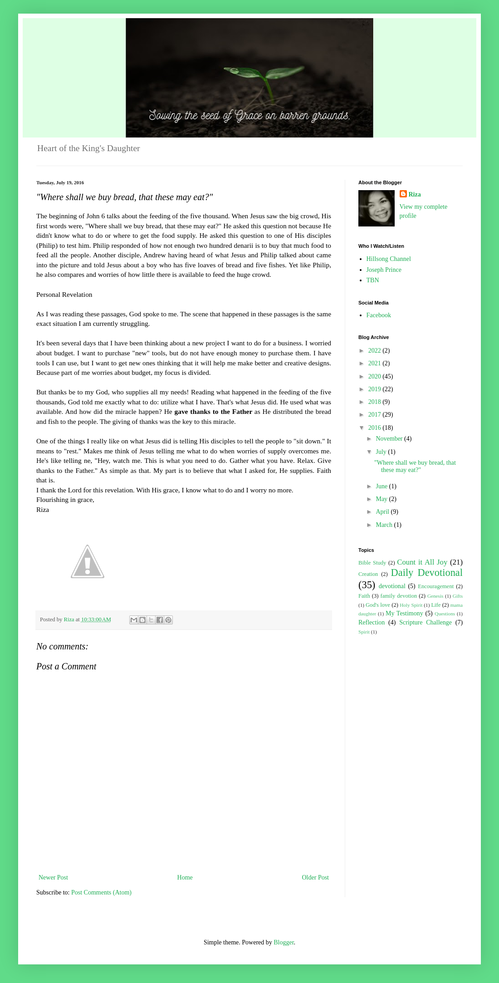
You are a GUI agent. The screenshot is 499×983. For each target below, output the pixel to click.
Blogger (284, 942)
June (382, 486)
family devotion (398, 596)
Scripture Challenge (425, 622)
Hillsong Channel (389, 259)
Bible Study (372, 563)
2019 (375, 389)
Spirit (364, 631)
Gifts (458, 596)
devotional (392, 586)
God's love (378, 605)
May (382, 499)
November (390, 438)
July (382, 451)
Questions (445, 613)
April (383, 511)
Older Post (315, 877)
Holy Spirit (411, 605)
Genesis (435, 596)
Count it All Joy (422, 562)
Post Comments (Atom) (101, 892)
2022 (375, 350)
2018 (375, 401)
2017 (375, 414)
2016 (375, 427)
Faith (364, 596)
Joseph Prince (384, 269)
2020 (375, 376)
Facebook (379, 315)
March (385, 524)
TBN (373, 280)
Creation (368, 574)
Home (185, 877)
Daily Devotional (427, 572)
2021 (375, 363)
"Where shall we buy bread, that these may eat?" (415, 466)
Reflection (371, 622)
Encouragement (436, 586)
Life (435, 605)
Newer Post (53, 877)
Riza (415, 194)
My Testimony (404, 613)
